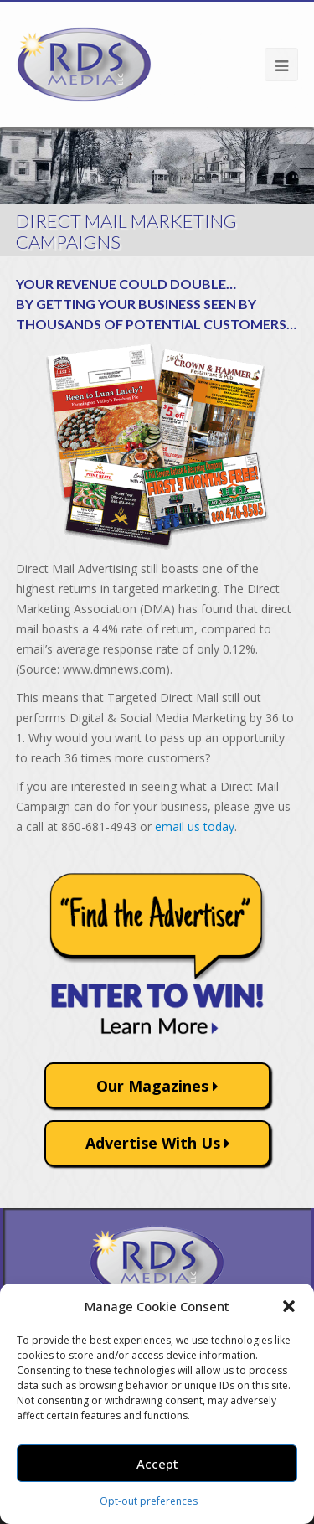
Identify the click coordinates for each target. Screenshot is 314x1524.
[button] (289, 1306)
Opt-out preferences (149, 1501)
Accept (157, 1463)
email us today (194, 826)
